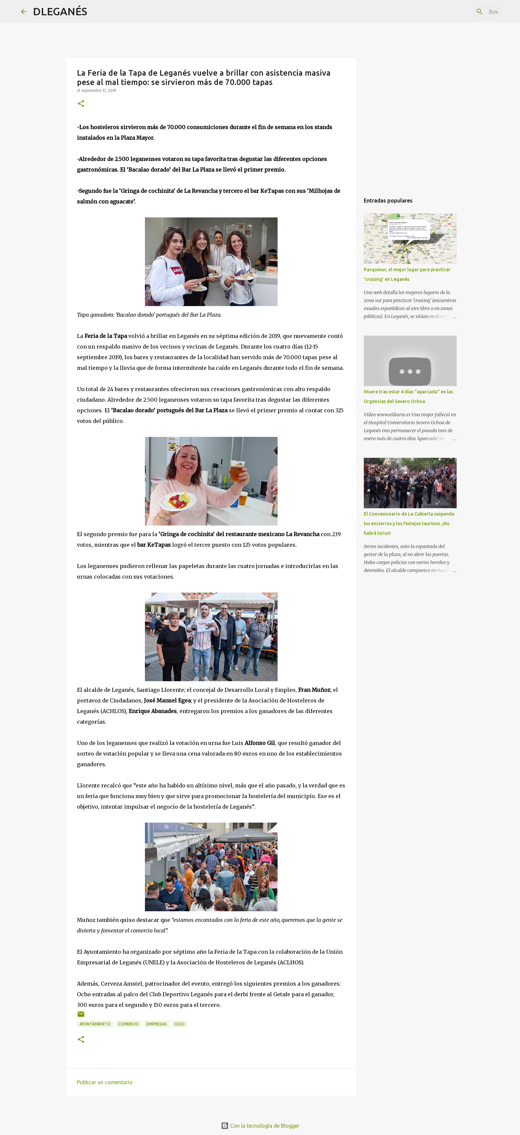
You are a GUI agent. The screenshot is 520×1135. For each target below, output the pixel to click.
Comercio (128, 1024)
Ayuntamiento (95, 1024)
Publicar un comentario (105, 1082)
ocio (179, 1024)
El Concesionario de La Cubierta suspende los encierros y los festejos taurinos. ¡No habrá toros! (409, 523)
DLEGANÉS (60, 11)
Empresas (157, 1024)
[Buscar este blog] (465, 12)
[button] (81, 104)
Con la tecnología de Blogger (260, 1126)
